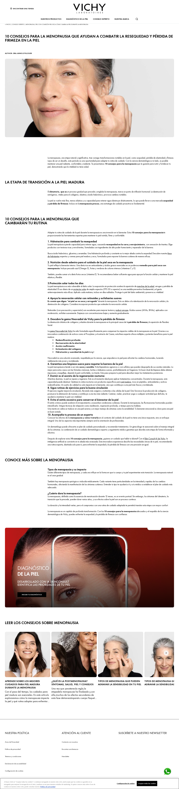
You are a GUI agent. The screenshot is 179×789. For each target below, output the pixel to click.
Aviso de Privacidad (12, 742)
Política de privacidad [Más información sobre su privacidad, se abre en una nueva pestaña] (47, 788)
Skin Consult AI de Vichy (155, 438)
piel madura (126, 381)
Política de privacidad (13, 749)
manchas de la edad (145, 286)
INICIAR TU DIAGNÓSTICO (32, 595)
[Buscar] (136, 19)
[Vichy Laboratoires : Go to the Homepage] (89, 8)
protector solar (79, 289)
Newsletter (65, 756)
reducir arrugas (122, 310)
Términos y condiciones (13, 756)
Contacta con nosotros (70, 742)
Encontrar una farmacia (70, 749)
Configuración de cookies (14, 771)
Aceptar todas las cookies (147, 784)
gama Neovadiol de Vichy (61, 331)
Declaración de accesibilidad (15, 763)
